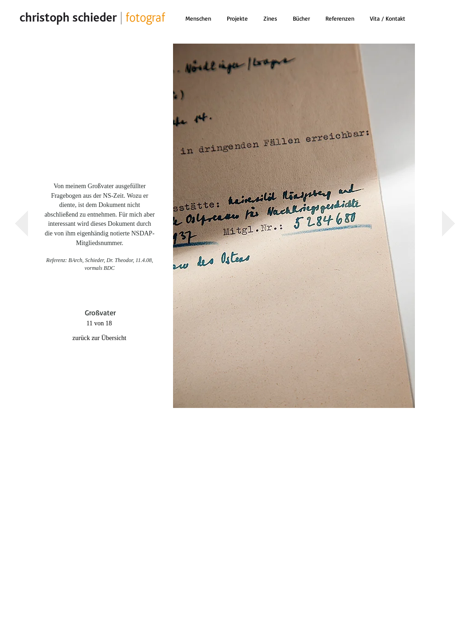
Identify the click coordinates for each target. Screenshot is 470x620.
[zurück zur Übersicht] (99, 338)
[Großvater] (100, 313)
